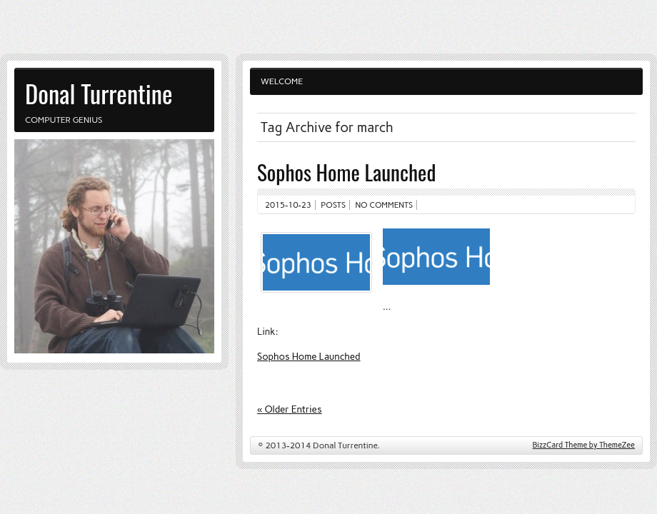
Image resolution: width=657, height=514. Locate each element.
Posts (333, 205)
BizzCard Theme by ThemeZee (584, 445)
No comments (384, 205)
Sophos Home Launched (346, 171)
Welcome (282, 81)
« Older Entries (289, 409)
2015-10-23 (288, 205)
